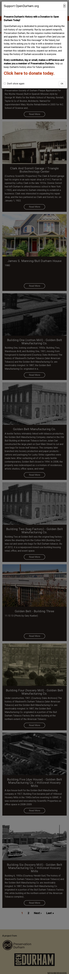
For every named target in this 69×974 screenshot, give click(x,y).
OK (62, 83)
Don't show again (14, 83)
